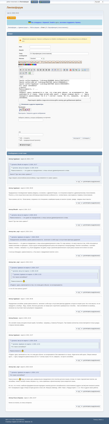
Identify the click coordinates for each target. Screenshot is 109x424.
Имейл (21, 50)
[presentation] (34, 126)
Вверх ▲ (101, 419)
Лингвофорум (15, 7)
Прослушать (22, 113)
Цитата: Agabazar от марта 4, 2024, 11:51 (27, 274)
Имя (20, 47)
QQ (78, 181)
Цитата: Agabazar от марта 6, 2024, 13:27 (25, 267)
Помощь (95, 419)
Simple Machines (20, 419)
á (18, 66)
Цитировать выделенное (90, 181)
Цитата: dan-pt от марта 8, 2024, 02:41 (25, 168)
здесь (57, 22)
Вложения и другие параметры (32, 104)
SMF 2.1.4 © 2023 (10, 419)
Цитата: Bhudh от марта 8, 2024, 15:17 (24, 164)
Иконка (21, 58)
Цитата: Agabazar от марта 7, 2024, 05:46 (25, 237)
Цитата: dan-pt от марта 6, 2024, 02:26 (25, 271)
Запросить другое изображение (36, 113)
